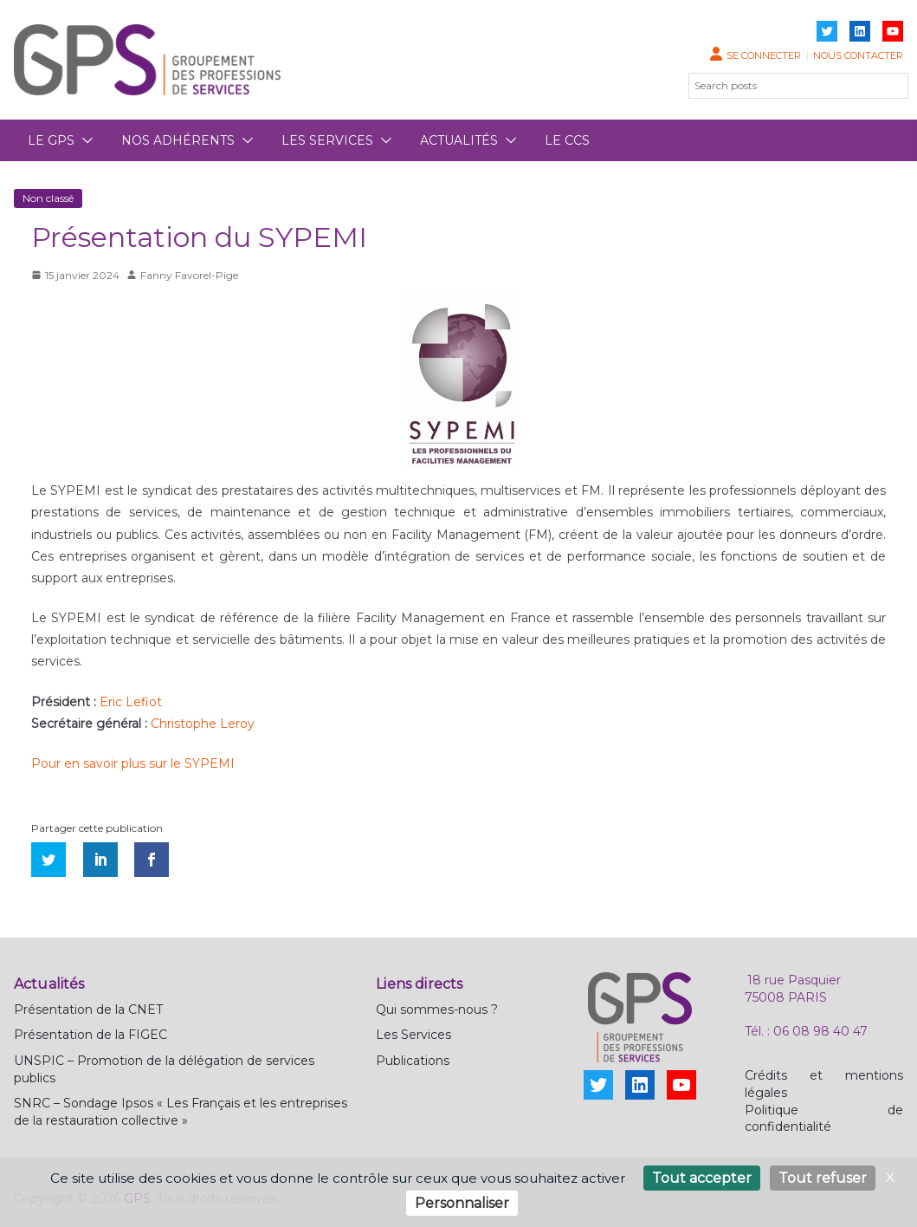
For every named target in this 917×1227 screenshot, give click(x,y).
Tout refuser (822, 1178)
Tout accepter (702, 1178)
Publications (412, 1060)
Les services (327, 140)
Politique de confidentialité (824, 1118)
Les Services (413, 1034)
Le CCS (567, 140)
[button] (84, 140)
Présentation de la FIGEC (90, 1034)
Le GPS (51, 140)
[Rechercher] (885, 85)
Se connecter (763, 55)
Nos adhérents (178, 140)
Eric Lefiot (131, 702)
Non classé (48, 198)
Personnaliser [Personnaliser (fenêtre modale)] (462, 1203)
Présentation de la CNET (88, 1009)
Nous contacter (858, 55)
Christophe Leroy (203, 723)
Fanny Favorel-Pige (189, 275)
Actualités (459, 140)
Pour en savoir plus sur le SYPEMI (133, 763)
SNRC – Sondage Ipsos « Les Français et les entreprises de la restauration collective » (180, 1111)
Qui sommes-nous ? (437, 1009)
